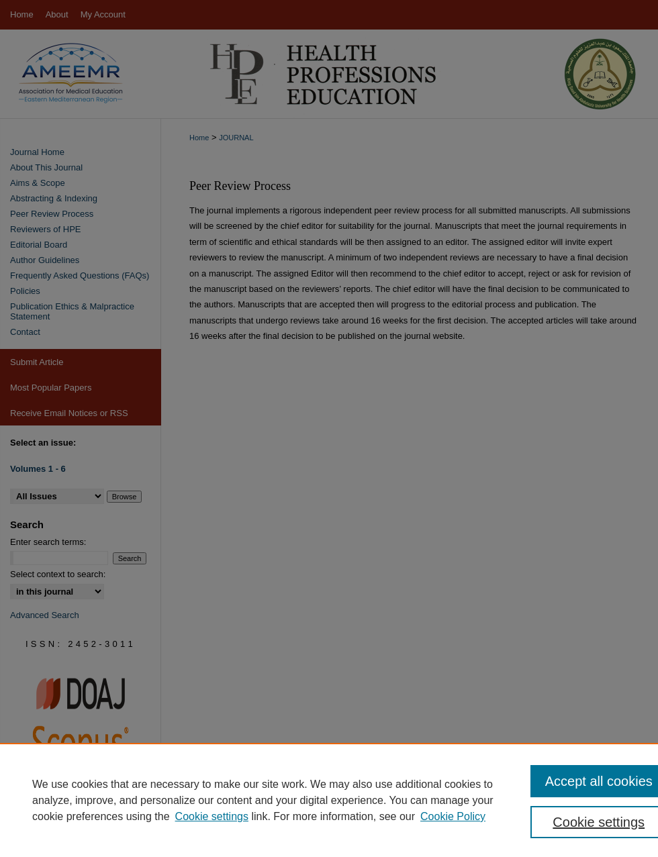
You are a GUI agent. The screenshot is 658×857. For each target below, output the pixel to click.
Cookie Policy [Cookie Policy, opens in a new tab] (452, 816)
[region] (329, 800)
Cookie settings (211, 816)
